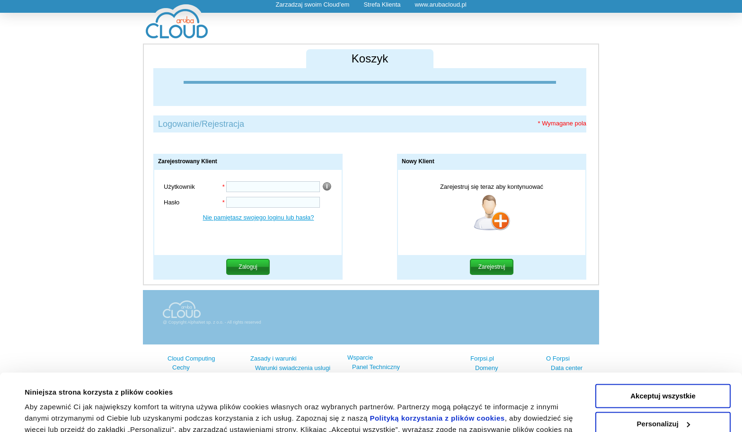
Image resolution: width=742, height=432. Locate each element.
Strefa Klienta (381, 4)
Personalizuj (663, 370)
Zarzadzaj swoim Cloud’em (312, 4)
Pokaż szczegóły (53, 413)
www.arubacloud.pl (440, 4)
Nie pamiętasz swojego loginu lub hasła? (258, 217)
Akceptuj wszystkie (663, 342)
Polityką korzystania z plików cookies (437, 365)
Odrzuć (663, 398)
